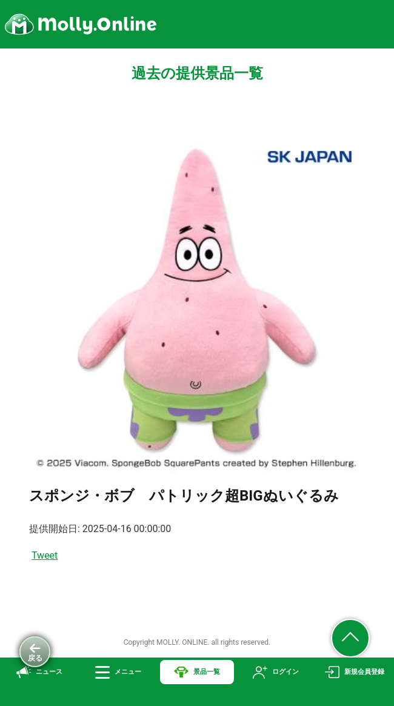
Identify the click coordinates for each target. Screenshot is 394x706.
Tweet (45, 555)
